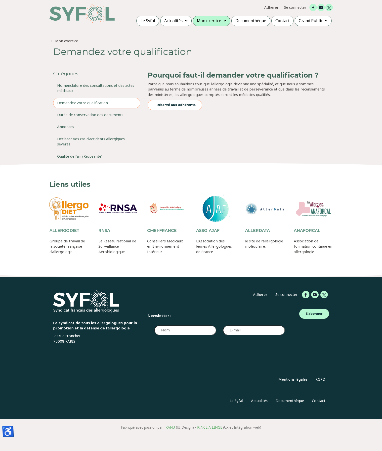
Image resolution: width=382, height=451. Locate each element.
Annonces (65, 127)
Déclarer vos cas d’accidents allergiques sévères (91, 141)
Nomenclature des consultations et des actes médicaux (95, 88)
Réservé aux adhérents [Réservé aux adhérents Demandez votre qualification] (176, 105)
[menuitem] (147, 21)
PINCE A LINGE (209, 427)
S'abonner (314, 314)
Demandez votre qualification (82, 103)
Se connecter (295, 7)
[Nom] (185, 330)
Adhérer (271, 7)
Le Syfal (236, 401)
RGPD (320, 379)
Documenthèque (290, 401)
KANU (170, 427)
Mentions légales (292, 379)
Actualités (259, 401)
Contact (318, 401)
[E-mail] (254, 330)
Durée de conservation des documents (90, 115)
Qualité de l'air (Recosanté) (79, 156)
